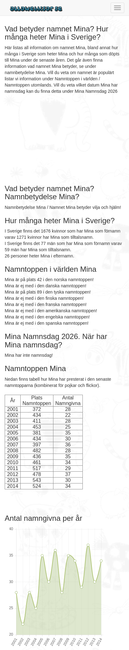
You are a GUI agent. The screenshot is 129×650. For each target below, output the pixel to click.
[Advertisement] (44, 139)
